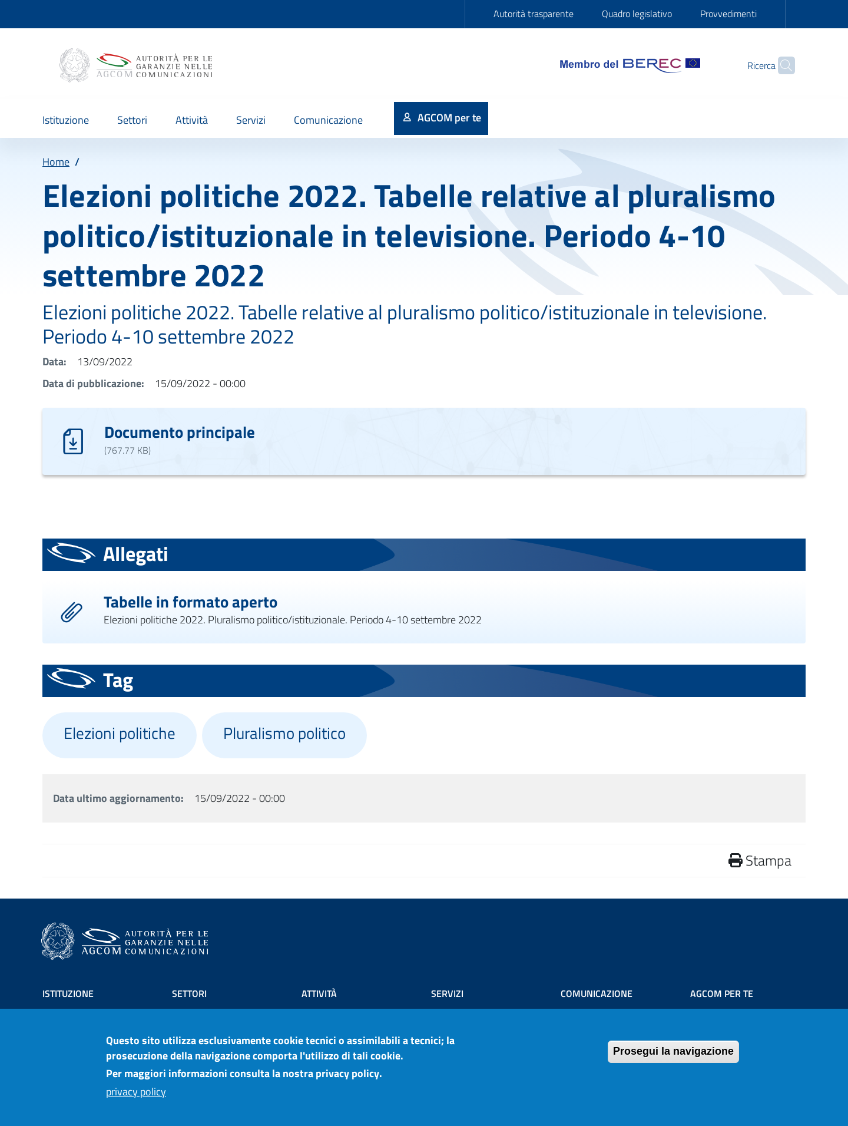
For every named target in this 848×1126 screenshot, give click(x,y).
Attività (319, 993)
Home (55, 162)
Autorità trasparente (533, 13)
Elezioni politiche (119, 733)
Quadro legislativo (637, 13)
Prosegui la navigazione (673, 1058)
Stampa (759, 860)
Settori (189, 993)
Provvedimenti (728, 13)
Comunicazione (596, 993)
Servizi (447, 993)
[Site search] (781, 65)
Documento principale (179, 432)
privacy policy (136, 1097)
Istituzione (68, 993)
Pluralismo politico (284, 733)
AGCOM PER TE (721, 993)
